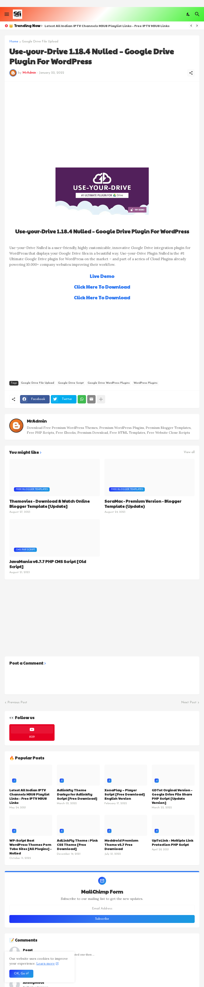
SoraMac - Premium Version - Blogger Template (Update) (142, 504)
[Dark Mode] (188, 14)
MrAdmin (37, 421)
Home (13, 41)
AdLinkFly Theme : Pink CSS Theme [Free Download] (77, 844)
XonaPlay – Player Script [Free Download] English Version (124, 794)
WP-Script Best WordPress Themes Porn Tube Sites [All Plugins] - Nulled (30, 846)
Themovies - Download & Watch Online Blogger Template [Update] (49, 504)
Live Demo (102, 276)
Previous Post (17, 702)
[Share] (191, 73)
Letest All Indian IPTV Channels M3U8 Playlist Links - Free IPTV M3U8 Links (107, 26)
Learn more (45, 963)
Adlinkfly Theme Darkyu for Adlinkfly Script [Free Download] (77, 794)
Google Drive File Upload (40, 41)
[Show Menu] (6, 14)
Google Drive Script (71, 383)
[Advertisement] (102, 118)
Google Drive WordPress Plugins (109, 383)
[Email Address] (102, 909)
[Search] (198, 14)
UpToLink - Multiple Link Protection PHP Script (172, 842)
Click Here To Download (102, 286)
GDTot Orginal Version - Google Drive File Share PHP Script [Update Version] (172, 796)
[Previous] (191, 25)
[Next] (197, 25)
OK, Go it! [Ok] (21, 973)
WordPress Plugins (145, 383)
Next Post (189, 702)
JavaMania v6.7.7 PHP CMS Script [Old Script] (47, 564)
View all (189, 452)
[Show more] (101, 399)
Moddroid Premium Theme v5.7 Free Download (121, 844)
